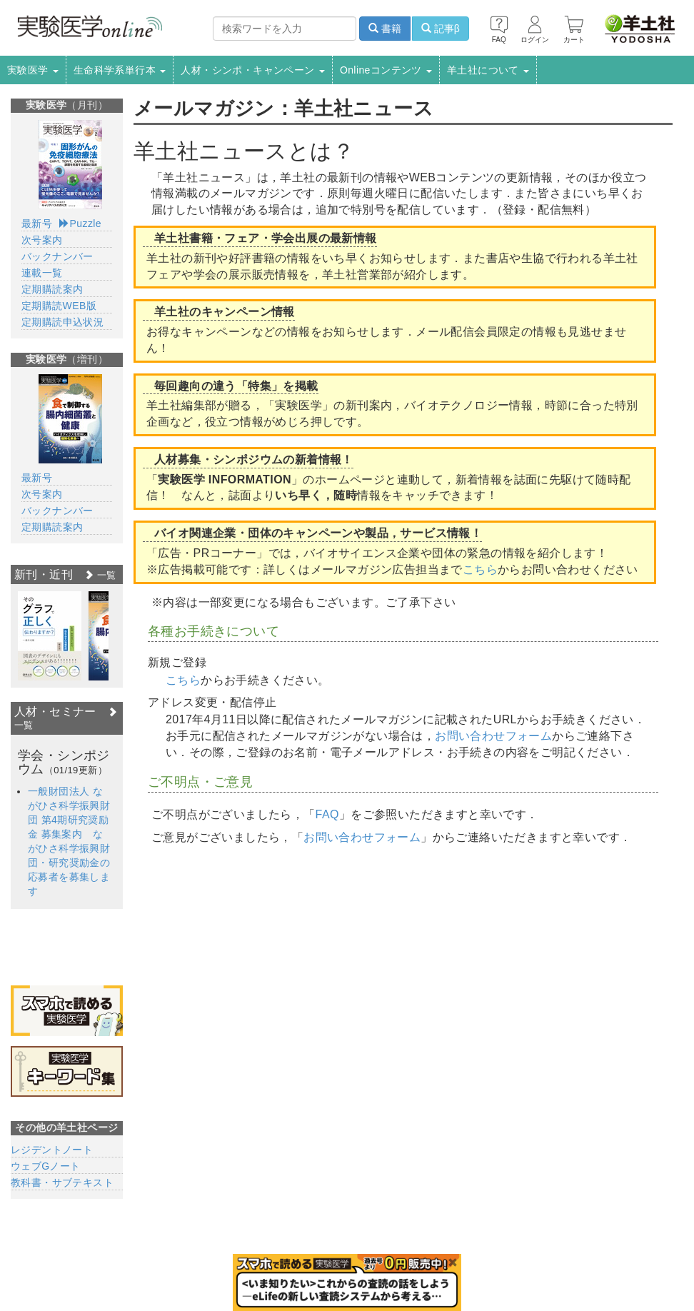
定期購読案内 (52, 289)
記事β (440, 28)
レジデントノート (52, 1149)
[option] (49, 635)
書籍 (384, 28)
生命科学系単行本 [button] (120, 70)
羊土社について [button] (488, 70)
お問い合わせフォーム (493, 736)
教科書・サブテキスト (62, 1182)
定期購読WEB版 (58, 305)
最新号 (36, 223)
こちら (480, 569)
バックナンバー (57, 256)
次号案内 (42, 240)
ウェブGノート (46, 1166)
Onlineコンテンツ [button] (386, 70)
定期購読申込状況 (62, 322)
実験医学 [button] (33, 70)
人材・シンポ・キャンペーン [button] (253, 70)
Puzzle (80, 223)
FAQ (327, 814)
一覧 (100, 575)
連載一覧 (42, 272)
